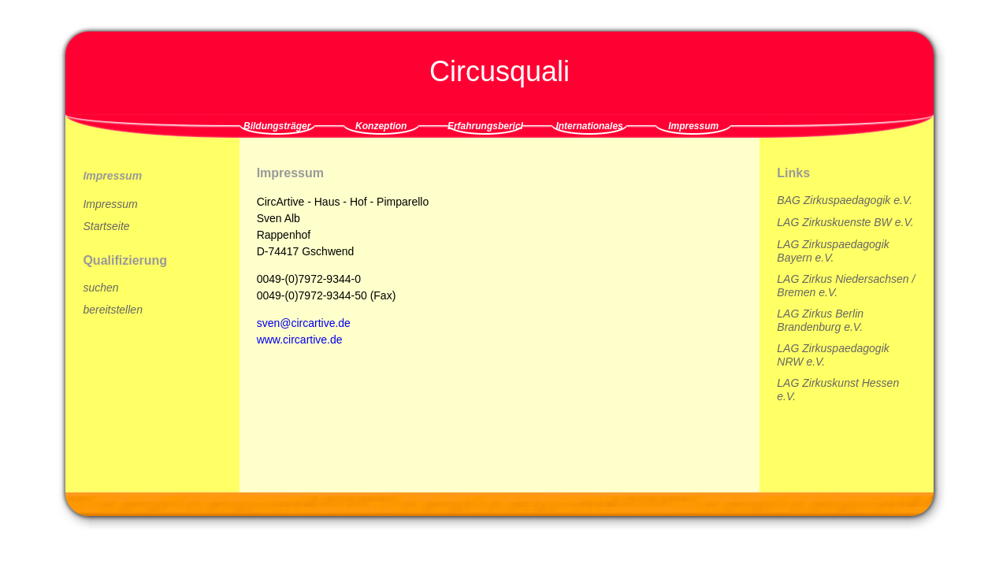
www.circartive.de (300, 339)
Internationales (588, 126)
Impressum (693, 126)
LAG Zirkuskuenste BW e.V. (845, 222)
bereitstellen (113, 309)
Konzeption (381, 126)
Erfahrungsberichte (485, 126)
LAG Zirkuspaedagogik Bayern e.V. (833, 251)
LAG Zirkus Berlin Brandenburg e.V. (820, 320)
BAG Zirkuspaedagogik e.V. (844, 200)
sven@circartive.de (304, 323)
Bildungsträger (276, 126)
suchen (100, 287)
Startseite (106, 226)
